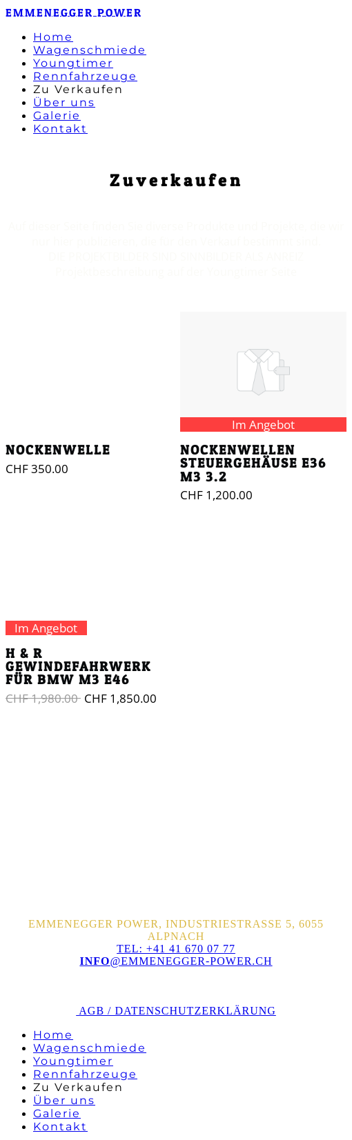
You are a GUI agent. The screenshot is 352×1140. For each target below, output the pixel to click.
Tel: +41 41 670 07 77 (176, 948)
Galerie (57, 115)
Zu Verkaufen (78, 89)
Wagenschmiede (89, 50)
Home (53, 36)
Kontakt (60, 128)
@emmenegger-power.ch (175, 961)
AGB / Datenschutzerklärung (176, 1011)
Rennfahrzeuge (85, 76)
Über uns (64, 102)
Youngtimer (73, 63)
